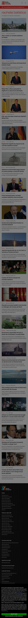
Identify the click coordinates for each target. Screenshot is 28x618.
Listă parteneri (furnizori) (4, 611)
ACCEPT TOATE (14, 614)
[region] (14, 601)
